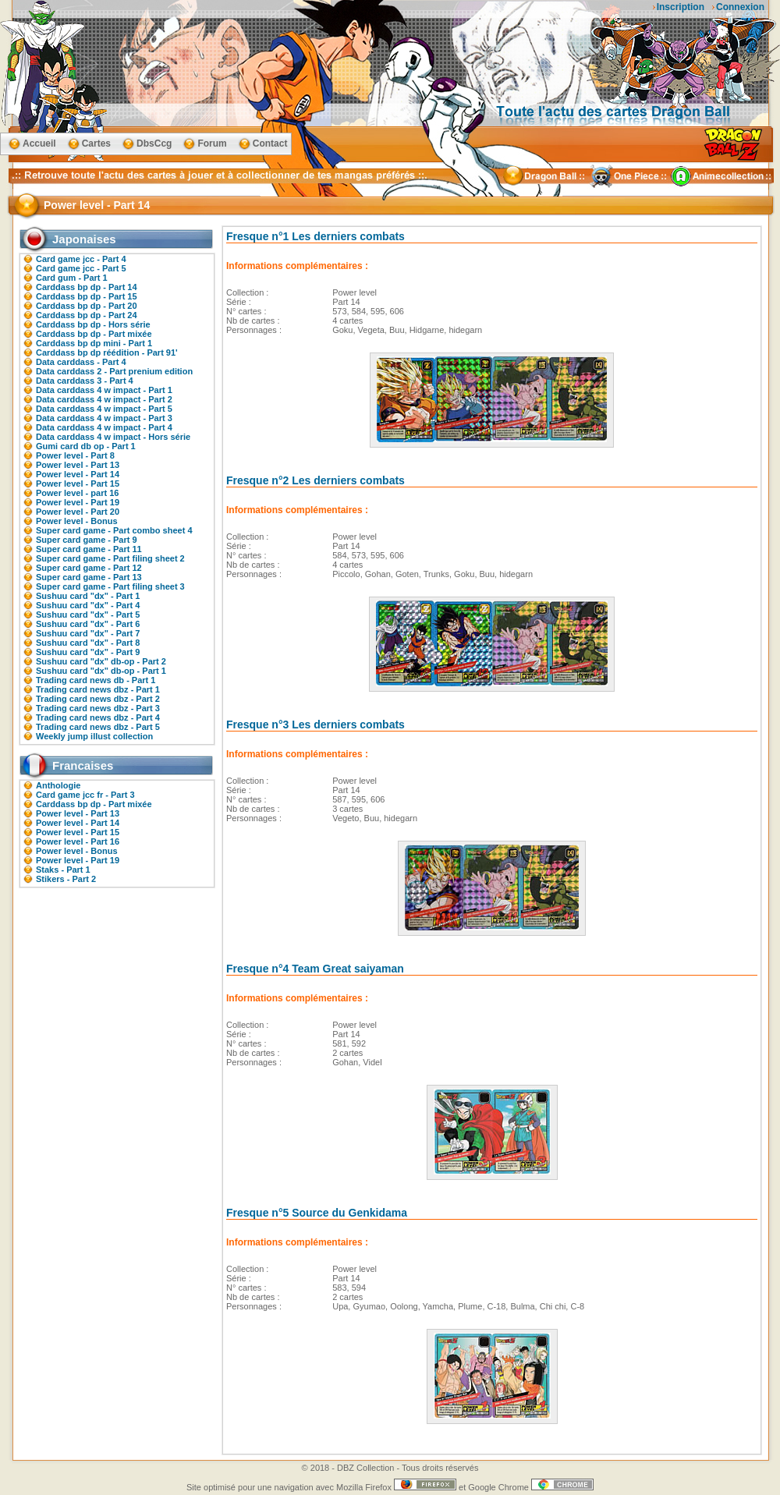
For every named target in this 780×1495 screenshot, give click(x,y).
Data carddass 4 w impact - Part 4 (104, 427)
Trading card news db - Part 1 (95, 680)
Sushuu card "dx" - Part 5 (88, 614)
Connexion (740, 7)
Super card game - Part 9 (86, 539)
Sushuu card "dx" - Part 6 (88, 624)
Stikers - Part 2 (66, 879)
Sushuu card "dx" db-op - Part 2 (101, 661)
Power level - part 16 (77, 493)
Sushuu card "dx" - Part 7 (88, 633)
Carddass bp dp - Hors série (93, 324)
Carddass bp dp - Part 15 (86, 296)
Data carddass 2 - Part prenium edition (114, 371)
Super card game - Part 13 (89, 577)
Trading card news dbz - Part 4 (98, 717)
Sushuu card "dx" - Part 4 (88, 605)
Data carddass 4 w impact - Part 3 (104, 418)
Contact (270, 143)
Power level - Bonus (77, 521)
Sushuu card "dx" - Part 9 (88, 652)
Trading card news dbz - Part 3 (98, 708)
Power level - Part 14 (77, 474)
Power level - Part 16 (77, 841)
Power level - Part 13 (77, 464)
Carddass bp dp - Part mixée (94, 333)
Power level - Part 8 (75, 455)
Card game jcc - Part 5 (81, 268)
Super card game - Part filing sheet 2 (110, 558)
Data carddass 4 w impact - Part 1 (104, 390)
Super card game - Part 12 (89, 567)
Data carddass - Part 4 (81, 362)
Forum (211, 143)
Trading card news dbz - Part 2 (98, 698)
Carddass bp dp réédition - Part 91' (107, 352)
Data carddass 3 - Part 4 (84, 380)
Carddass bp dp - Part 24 (86, 315)
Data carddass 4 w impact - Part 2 (104, 399)
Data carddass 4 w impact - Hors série (113, 436)
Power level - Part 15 (77, 483)
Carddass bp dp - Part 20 (86, 305)
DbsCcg (154, 143)
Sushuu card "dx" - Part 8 (88, 642)
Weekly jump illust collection (94, 736)
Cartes (96, 143)
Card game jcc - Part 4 (81, 259)
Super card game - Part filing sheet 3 (110, 586)
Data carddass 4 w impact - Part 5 (104, 408)
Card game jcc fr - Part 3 (85, 794)
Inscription (680, 7)
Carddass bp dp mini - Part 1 (94, 343)
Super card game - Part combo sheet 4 (114, 530)
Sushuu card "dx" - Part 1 (88, 595)
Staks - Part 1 (63, 869)
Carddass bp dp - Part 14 (86, 287)
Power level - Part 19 (77, 502)
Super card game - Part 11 (89, 549)
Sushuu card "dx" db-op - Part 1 (101, 670)
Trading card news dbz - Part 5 (98, 727)
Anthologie (58, 785)
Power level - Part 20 (77, 511)
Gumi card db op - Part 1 (86, 446)
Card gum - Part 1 (72, 277)
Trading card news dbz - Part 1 (98, 689)
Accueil (39, 143)
